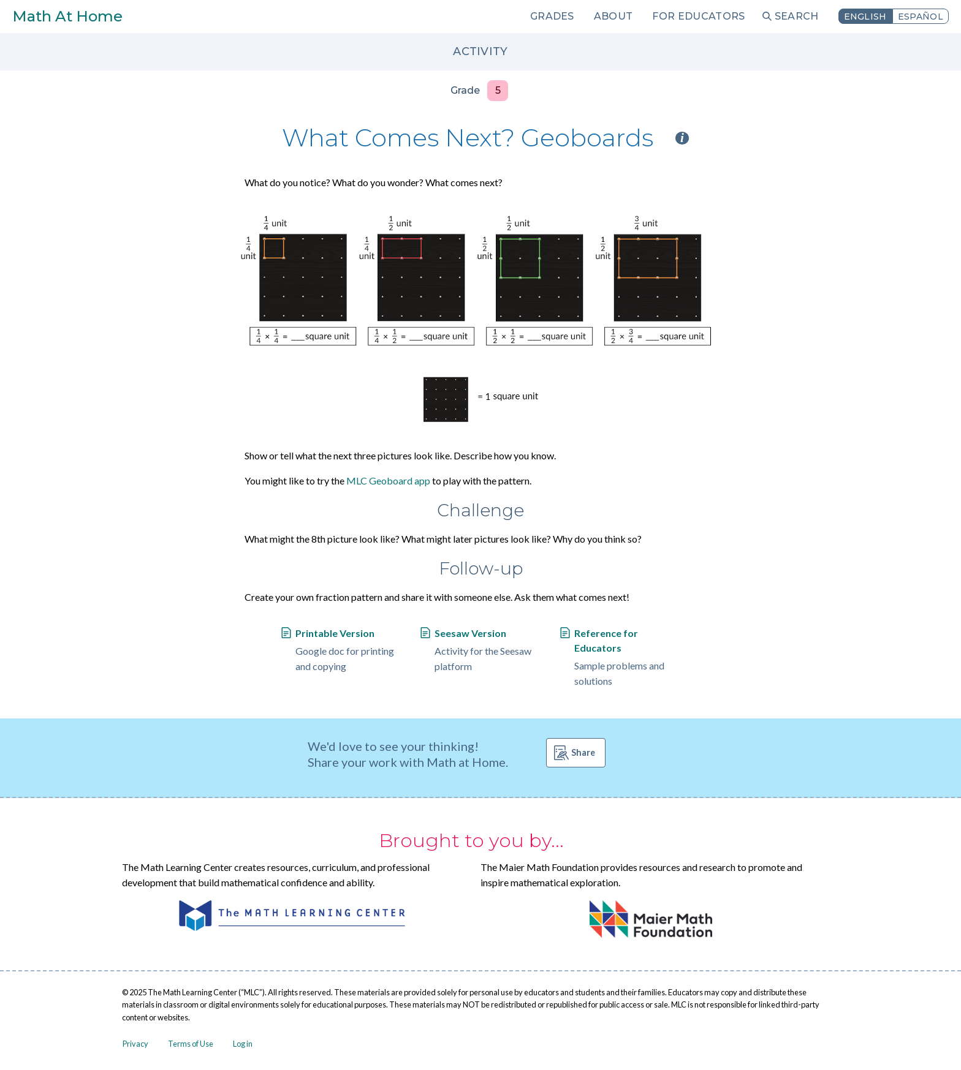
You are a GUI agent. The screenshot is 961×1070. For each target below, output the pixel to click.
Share (583, 752)
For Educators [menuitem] (698, 16)
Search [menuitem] (797, 16)
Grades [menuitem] (552, 16)
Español (920, 16)
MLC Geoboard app (388, 480)
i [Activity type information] (682, 138)
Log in (243, 1044)
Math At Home (67, 16)
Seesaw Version (470, 633)
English (865, 16)
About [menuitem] (613, 16)
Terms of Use (190, 1044)
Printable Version (334, 633)
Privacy (135, 1044)
